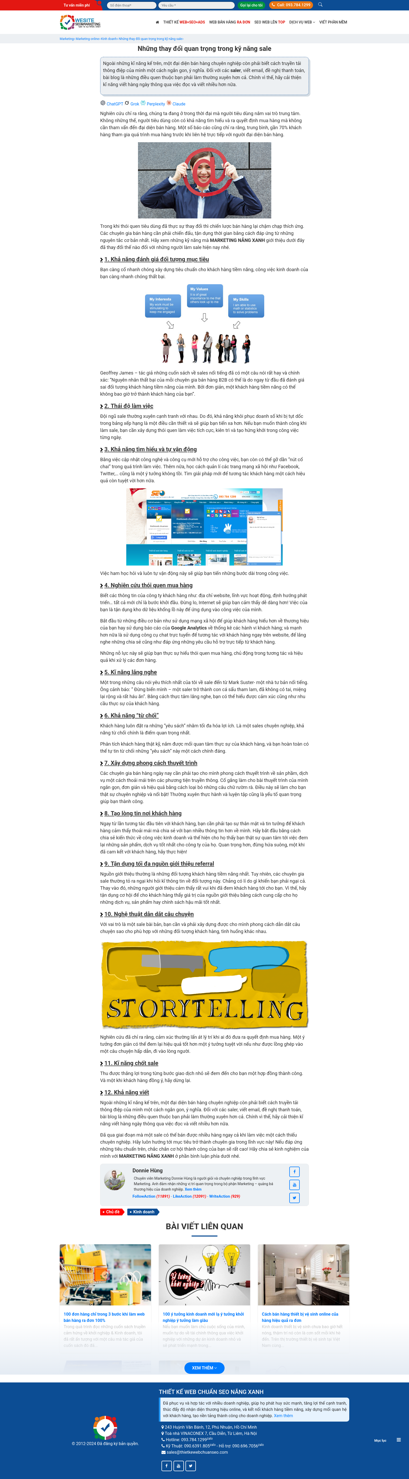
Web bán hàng (229, 22)
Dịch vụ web (302, 22)
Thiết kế (184, 22)
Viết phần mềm (333, 22)
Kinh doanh (143, 1211)
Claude (175, 104)
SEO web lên (269, 22)
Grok (132, 104)
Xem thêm (283, 1415)
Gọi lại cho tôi (251, 5)
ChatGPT (112, 104)
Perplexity (153, 104)
